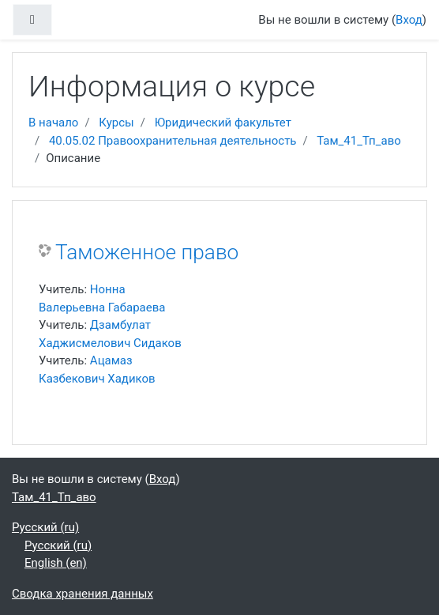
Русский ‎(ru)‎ (45, 527)
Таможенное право (146, 252)
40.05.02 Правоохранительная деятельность (173, 141)
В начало (53, 122)
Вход (409, 20)
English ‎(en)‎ (55, 563)
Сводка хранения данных (82, 594)
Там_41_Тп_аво (359, 141)
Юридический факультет (223, 122)
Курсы (116, 122)
